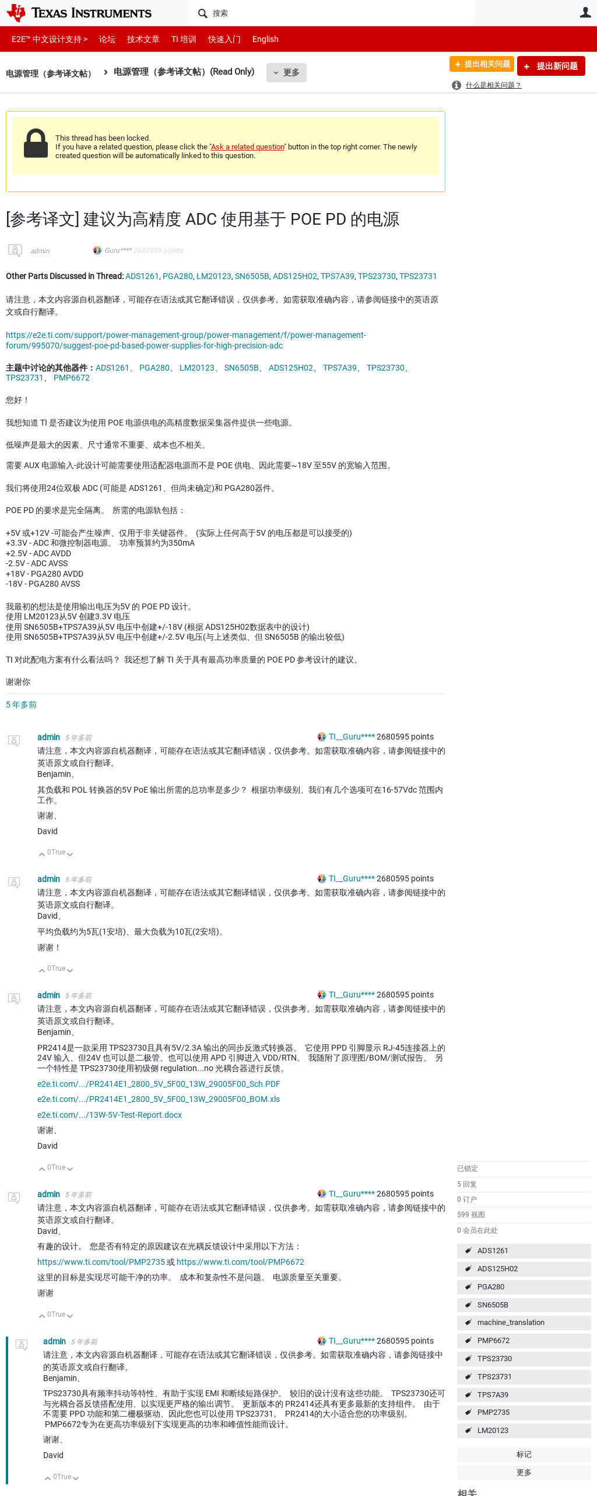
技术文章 (135, 38)
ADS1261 (492, 1250)
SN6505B (492, 1304)
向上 (42, 855)
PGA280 (490, 1286)
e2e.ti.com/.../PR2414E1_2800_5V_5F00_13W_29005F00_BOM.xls (158, 1099)
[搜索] (331, 13)
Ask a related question (247, 146)
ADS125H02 (497, 1268)
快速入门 (213, 38)
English (252, 38)
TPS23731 (494, 1376)
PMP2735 (493, 1412)
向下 (70, 855)
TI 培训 (174, 38)
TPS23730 (494, 1358)
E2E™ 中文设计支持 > (47, 38)
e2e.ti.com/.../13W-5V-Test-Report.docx (109, 1115)
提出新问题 (556, 66)
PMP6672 (493, 1340)
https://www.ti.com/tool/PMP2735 (101, 1262)
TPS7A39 (492, 1394)
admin (40, 251)
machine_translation (511, 1322)
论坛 (100, 38)
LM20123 (492, 1430)
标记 (524, 1454)
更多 (298, 72)
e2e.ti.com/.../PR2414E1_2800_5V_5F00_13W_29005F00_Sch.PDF (158, 1084)
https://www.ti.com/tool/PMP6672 (240, 1262)
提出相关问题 (482, 66)
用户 (585, 12)
